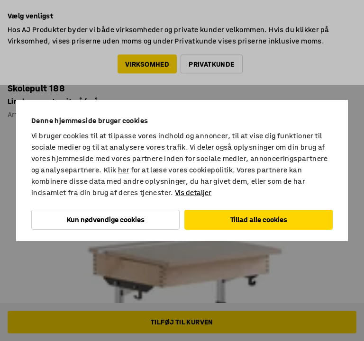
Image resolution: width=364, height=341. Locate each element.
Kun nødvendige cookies (106, 219)
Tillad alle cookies (258, 219)
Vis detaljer (193, 192)
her (123, 169)
